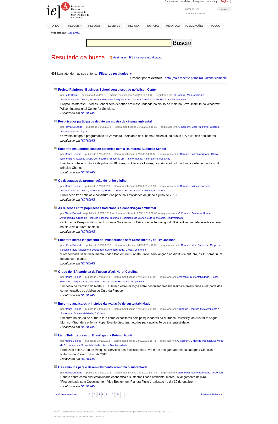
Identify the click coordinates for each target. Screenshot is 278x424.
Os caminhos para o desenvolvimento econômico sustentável (102, 367)
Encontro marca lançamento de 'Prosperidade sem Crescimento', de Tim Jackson (116, 240)
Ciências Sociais (123, 190)
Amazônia (95, 99)
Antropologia (67, 217)
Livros (105, 345)
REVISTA (133, 25)
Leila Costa (71, 95)
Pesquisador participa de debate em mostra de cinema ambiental (105, 121)
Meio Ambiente (195, 95)
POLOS (215, 25)
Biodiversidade (175, 217)
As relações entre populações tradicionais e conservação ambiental (107, 208)
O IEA (55, 25)
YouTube (185, 1)
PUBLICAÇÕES (194, 25)
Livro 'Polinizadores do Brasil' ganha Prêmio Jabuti (95, 335)
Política (195, 186)
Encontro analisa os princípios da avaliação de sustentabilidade (104, 303)
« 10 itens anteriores (67, 394)
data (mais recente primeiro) (184, 78)
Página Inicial (73, 33)
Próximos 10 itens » (211, 394)
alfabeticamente (216, 78)
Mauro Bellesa (73, 154)
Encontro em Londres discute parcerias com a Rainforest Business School (112, 148)
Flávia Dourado (73, 126)
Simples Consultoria (94, 416)
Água (84, 131)
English (225, 1)
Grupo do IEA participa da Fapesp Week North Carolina (97, 271)
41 (127, 394)
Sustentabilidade (69, 99)
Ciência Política (143, 190)
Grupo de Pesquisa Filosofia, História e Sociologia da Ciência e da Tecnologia (120, 217)
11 (118, 394)
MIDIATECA (173, 25)
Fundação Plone (119, 411)
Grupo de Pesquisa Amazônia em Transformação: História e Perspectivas (144, 99)
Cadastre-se (171, 1)
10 (111, 394)
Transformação (98, 190)
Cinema (214, 126)
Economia (66, 158)
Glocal (84, 99)
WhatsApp (212, 1)
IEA (110, 190)
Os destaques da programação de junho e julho (92, 180)
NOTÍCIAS (153, 25)
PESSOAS (94, 25)
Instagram (198, 1)
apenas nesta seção (195, 13)
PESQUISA (74, 25)
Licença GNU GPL (162, 411)
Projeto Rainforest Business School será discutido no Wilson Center (107, 89)
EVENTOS (114, 25)
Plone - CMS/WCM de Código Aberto (71, 411)
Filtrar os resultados (113, 73)
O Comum (180, 95)
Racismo (205, 186)
